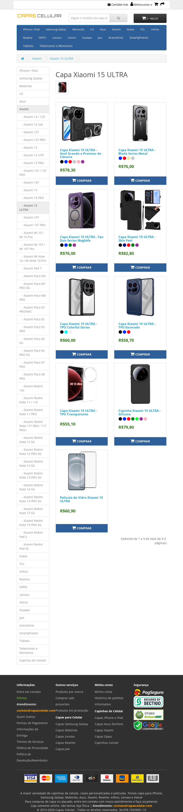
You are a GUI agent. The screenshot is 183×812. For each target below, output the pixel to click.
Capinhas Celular (107, 743)
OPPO (42, 37)
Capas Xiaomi (104, 730)
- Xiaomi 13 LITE (31, 155)
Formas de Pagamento (32, 723)
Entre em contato (29, 692)
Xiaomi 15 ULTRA (61, 58)
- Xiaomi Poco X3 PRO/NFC (32, 309)
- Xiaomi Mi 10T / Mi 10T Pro (32, 247)
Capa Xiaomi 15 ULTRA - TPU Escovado (137, 325)
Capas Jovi (63, 749)
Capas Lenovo (65, 736)
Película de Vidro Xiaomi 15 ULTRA (81, 499)
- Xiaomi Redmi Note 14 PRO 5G (31, 499)
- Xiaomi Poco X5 (32, 319)
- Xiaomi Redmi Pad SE (31, 546)
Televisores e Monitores (56, 46)
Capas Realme (65, 743)
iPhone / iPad (31, 29)
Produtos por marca (69, 692)
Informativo (103, 704)
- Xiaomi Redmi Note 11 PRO (31, 412)
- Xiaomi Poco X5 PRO (32, 329)
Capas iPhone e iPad (109, 718)
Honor (72, 37)
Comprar (81, 180)
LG (92, 29)
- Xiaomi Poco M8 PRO (32, 298)
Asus (103, 29)
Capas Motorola (66, 730)
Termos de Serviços (30, 742)
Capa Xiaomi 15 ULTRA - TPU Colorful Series (78, 325)
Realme (27, 37)
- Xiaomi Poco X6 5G (32, 341)
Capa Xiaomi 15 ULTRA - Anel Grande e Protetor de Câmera (80, 153)
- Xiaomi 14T (29, 182)
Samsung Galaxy (56, 29)
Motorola (78, 29)
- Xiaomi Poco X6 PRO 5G (32, 353)
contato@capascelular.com (36, 710)
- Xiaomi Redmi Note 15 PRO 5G (31, 523)
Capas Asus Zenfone (109, 724)
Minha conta (141, 4)
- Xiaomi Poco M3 (32, 276)
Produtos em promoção (72, 710)
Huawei (87, 37)
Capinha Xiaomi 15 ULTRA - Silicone (139, 412)
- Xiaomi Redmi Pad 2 (31, 535)
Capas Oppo (103, 736)
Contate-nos (118, 4)
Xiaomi (116, 29)
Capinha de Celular (32, 660)
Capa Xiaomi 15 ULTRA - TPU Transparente (78, 412)
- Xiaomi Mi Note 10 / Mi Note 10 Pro (32, 258)
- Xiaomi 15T (29, 217)
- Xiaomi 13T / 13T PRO (33, 173)
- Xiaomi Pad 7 (30, 268)
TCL (142, 29)
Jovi (100, 37)
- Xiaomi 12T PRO (32, 140)
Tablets (28, 46)
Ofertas (22, 698)
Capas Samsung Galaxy (72, 724)
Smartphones (138, 37)
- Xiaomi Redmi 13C (31, 388)
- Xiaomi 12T (29, 132)
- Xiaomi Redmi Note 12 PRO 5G (31, 452)
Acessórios (115, 37)
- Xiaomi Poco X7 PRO (32, 364)
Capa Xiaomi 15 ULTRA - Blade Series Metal (137, 151)
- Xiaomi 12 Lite (31, 124)
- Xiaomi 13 (28, 147)
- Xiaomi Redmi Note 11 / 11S (31, 400)
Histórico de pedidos (109, 698)
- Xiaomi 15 (28, 190)
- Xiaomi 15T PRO (32, 225)
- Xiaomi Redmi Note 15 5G (31, 511)
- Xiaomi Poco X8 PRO (32, 376)
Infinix (155, 29)
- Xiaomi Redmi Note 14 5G (31, 487)
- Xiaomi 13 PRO (31, 163)
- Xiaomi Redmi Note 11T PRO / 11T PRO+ (32, 426)
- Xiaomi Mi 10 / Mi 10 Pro (31, 235)
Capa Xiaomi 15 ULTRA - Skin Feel (137, 238)
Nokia (130, 29)
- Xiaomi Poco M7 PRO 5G (32, 286)
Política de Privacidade (32, 748)
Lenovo (57, 37)
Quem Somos (26, 717)
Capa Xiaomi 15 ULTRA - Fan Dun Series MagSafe (81, 238)
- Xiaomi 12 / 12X (32, 117)
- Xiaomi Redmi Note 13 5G (31, 463)
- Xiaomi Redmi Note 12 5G (31, 440)
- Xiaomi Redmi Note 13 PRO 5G (31, 475)
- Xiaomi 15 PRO (31, 198)
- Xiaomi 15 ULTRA (28, 208)
